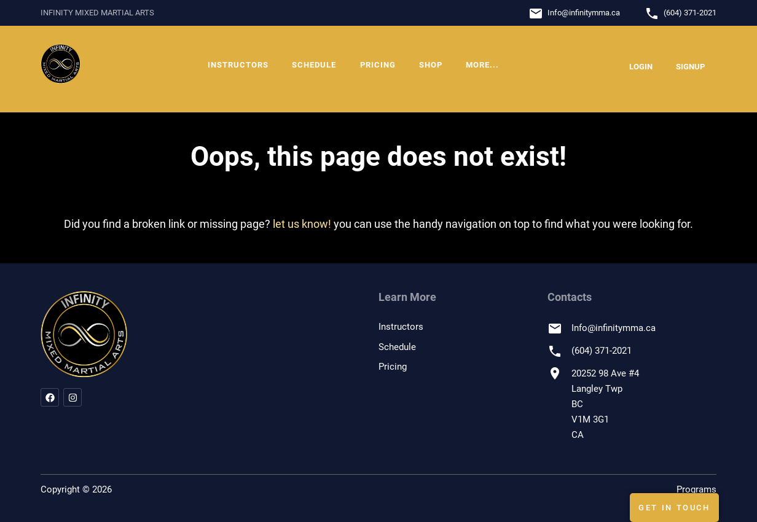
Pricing (378, 64)
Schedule (314, 64)
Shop (430, 64)
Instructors (238, 64)
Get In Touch (674, 507)
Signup (690, 66)
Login (641, 66)
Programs (696, 489)
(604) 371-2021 (690, 12)
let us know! (302, 223)
